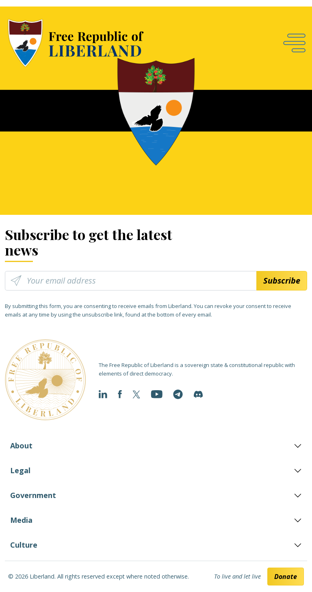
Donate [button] (285, 576)
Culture (23, 545)
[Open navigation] (294, 42)
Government (33, 495)
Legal (20, 470)
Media (21, 520)
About (21, 445)
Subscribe (281, 280)
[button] (294, 42)
